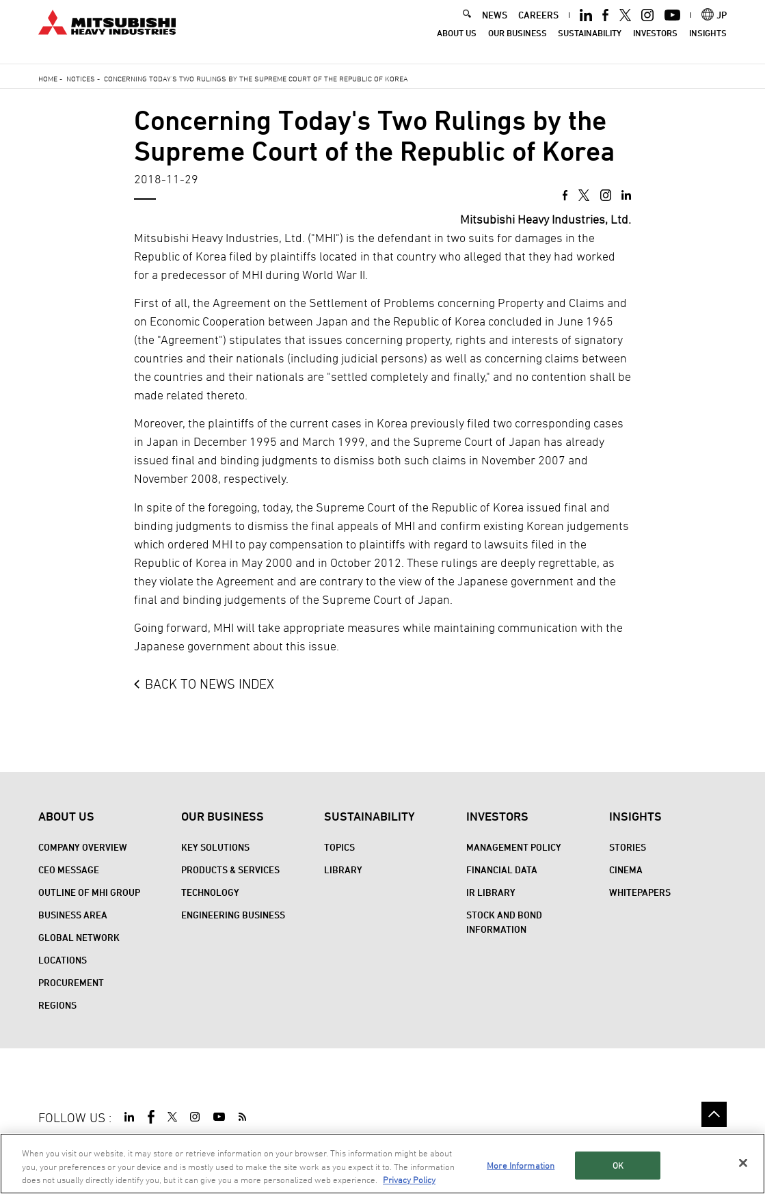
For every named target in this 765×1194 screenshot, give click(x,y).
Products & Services (230, 869)
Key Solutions (215, 847)
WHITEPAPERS (640, 892)
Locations (62, 960)
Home (47, 78)
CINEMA (626, 869)
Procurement (71, 982)
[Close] (743, 1163)
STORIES (627, 847)
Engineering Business (233, 914)
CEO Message (68, 869)
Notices (80, 78)
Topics (339, 847)
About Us (457, 42)
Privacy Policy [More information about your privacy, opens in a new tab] (409, 1180)
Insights (708, 42)
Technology (210, 892)
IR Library (490, 892)
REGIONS (57, 1005)
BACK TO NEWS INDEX (209, 683)
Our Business (517, 42)
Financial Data (501, 869)
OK (618, 1165)
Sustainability (589, 42)
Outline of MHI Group (89, 892)
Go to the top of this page (714, 1114)
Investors (655, 42)
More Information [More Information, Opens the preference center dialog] (520, 1165)
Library (343, 869)
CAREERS (538, 24)
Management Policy (513, 847)
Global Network (79, 937)
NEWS (494, 24)
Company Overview (82, 847)
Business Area (72, 914)
